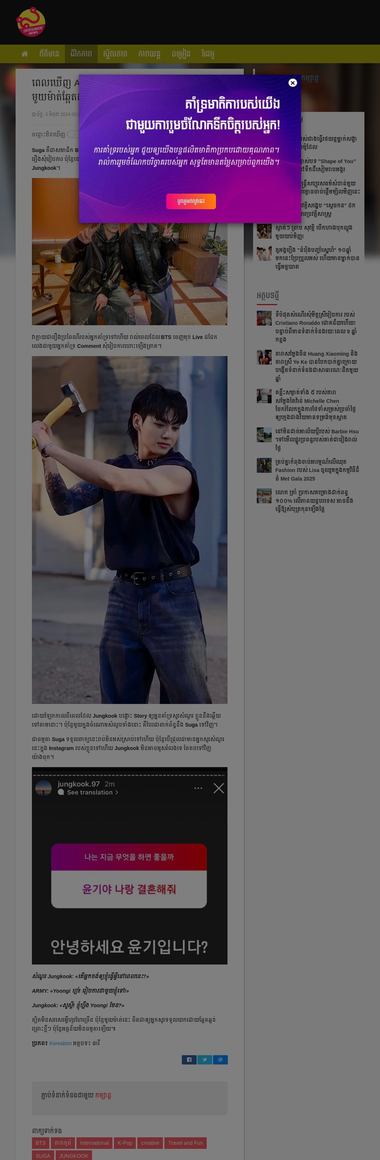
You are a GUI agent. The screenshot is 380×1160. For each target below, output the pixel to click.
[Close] (292, 82)
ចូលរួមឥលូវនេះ (191, 201)
